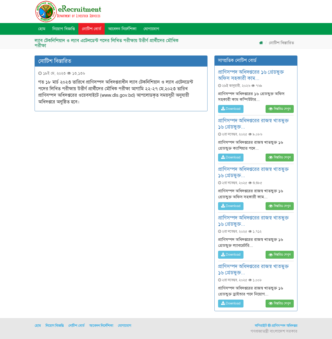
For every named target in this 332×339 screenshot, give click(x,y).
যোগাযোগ (151, 28)
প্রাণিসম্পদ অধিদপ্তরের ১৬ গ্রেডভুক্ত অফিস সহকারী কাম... (251, 75)
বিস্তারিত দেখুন (280, 109)
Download (230, 109)
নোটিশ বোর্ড (91, 28)
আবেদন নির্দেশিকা (122, 28)
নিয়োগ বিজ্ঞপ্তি (63, 28)
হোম (41, 28)
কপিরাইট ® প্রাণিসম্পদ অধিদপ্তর (276, 325)
